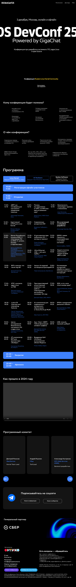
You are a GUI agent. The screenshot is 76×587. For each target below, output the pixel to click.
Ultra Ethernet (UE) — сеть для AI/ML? (40, 252)
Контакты (7, 557)
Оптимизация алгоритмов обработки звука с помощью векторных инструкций (64, 269)
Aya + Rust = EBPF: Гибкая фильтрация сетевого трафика (41, 324)
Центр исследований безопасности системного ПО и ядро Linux (16, 325)
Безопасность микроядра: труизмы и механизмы (65, 207)
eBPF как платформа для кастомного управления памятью (16, 208)
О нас (6, 555)
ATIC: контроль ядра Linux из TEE (16, 285)
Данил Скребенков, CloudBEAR (16, 248)
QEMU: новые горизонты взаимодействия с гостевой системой (63, 239)
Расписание (59, 3)
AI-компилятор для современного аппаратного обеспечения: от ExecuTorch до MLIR (42, 306)
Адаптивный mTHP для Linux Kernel (16, 224)
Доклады (67, 3)
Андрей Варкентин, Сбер (18, 253)
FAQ (73, 3)
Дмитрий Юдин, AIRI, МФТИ (42, 297)
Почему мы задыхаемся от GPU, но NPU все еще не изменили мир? (41, 208)
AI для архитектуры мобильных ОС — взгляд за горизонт (41, 237)
